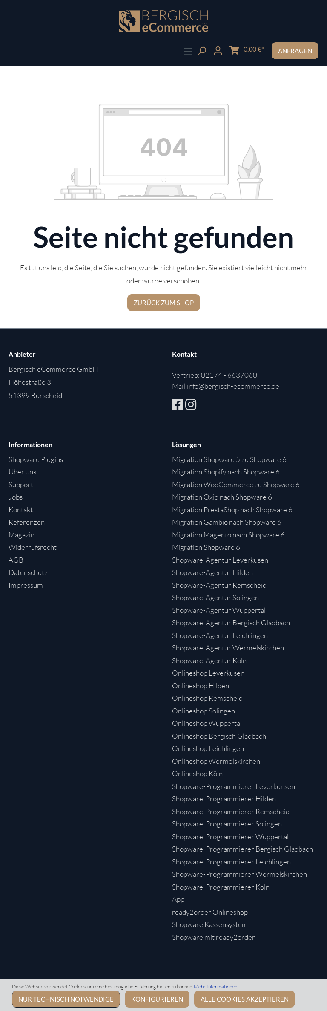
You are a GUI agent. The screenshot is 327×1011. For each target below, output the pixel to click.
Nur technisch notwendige (66, 999)
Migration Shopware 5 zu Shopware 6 (229, 459)
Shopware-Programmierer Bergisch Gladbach (242, 848)
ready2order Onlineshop (210, 911)
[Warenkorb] (246, 49)
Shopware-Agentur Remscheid (219, 585)
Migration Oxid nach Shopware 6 (222, 496)
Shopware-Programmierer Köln (221, 886)
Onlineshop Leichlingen (208, 748)
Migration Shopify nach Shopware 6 (226, 471)
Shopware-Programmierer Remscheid (231, 811)
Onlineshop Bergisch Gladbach (219, 735)
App (178, 899)
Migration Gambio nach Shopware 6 (226, 521)
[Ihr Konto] (218, 49)
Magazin (21, 534)
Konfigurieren (157, 999)
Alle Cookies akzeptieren (245, 999)
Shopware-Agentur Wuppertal (219, 610)
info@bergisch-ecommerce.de (233, 385)
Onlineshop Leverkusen (208, 672)
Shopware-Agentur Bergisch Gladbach (231, 622)
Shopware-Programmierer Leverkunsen (233, 786)
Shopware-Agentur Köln (209, 660)
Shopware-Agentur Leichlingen (220, 635)
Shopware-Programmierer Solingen (227, 823)
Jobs (16, 496)
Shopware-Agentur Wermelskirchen (228, 647)
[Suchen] (202, 49)
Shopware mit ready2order (213, 937)
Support (21, 484)
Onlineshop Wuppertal (207, 723)
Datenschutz (28, 572)
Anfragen (295, 51)
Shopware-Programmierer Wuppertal (230, 836)
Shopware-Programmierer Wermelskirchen (239, 873)
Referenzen (27, 521)
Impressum (26, 585)
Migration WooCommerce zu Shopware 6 (236, 484)
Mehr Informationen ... (217, 986)
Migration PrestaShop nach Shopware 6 (232, 509)
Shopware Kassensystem (210, 924)
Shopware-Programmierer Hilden (224, 798)
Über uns (22, 471)
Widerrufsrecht (33, 547)
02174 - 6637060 (229, 374)
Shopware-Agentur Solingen (215, 597)
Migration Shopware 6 (206, 547)
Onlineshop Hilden (200, 685)
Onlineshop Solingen (203, 710)
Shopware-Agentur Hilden (212, 572)
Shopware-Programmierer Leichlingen (231, 861)
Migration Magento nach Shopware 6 (228, 534)
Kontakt (21, 509)
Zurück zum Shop (164, 302)
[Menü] (188, 50)
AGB (16, 559)
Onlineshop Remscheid (207, 697)
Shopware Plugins (36, 459)
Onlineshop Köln (197, 773)
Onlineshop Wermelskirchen (216, 761)
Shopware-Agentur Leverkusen (220, 559)
